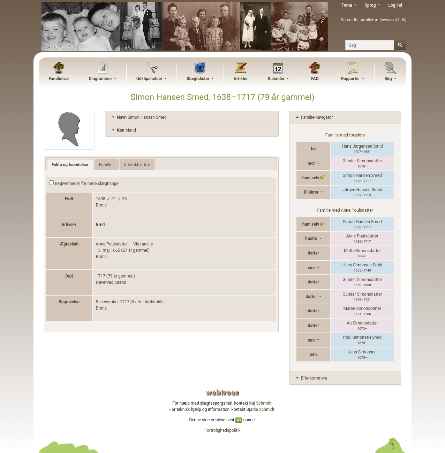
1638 (100, 198)
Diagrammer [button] (101, 78)
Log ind (395, 5)
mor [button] (312, 163)
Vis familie (143, 244)
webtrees (222, 392)
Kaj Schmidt (260, 403)
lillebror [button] (311, 192)
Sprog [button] (371, 5)
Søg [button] (388, 78)
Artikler (241, 78)
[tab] (191, 117)
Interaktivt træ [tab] (137, 164)
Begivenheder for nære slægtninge (84, 183)
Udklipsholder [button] (150, 78)
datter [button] (312, 296)
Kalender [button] (277, 78)
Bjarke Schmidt (260, 409)
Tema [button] (347, 5)
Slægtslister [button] (198, 78)
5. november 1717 (112, 301)
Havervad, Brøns (111, 282)
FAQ (315, 78)
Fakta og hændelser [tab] (70, 164)
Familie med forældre (345, 135)
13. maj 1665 (108, 250)
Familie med (345, 210)
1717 (100, 276)
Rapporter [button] (351, 78)
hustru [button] (311, 238)
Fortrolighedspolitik (222, 430)
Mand (123, 130)
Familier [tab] (106, 164)
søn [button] (312, 267)
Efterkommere (311, 378)
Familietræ (58, 78)
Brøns (101, 205)
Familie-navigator (314, 117)
